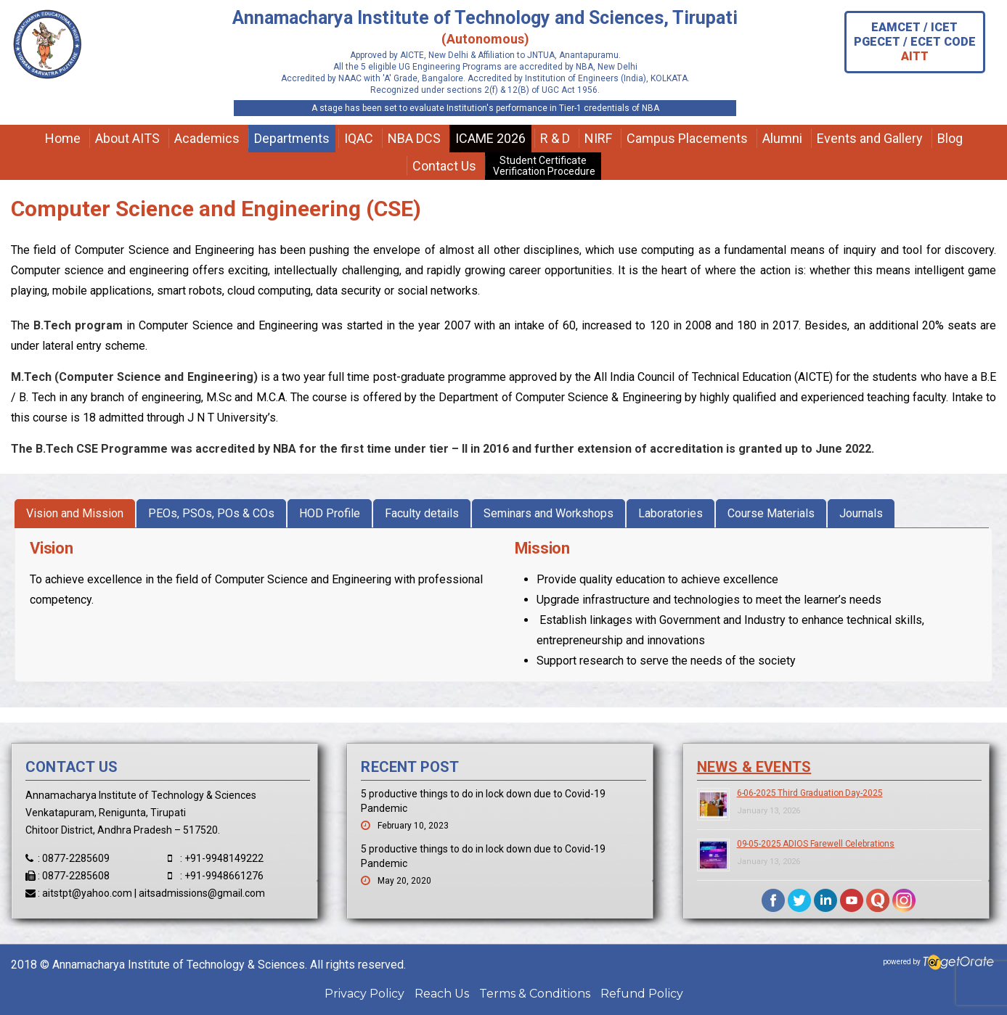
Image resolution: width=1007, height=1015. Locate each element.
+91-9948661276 (224, 876)
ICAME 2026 (490, 138)
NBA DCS (414, 138)
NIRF (598, 138)
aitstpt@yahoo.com (87, 893)
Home (63, 138)
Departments (292, 138)
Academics (207, 138)
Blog (950, 138)
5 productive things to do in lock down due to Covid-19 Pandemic (483, 801)
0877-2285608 (76, 876)
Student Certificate (543, 166)
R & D (555, 138)
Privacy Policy (364, 993)
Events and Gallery (870, 138)
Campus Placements (687, 138)
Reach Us (442, 993)
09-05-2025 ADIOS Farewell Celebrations (815, 844)
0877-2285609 (76, 858)
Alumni (782, 138)
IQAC (358, 138)
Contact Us (444, 165)
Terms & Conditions (534, 993)
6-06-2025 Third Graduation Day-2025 (810, 793)
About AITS (127, 138)
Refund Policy (641, 993)
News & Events (754, 767)
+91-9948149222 (224, 858)
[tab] (75, 513)
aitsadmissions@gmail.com (202, 893)
